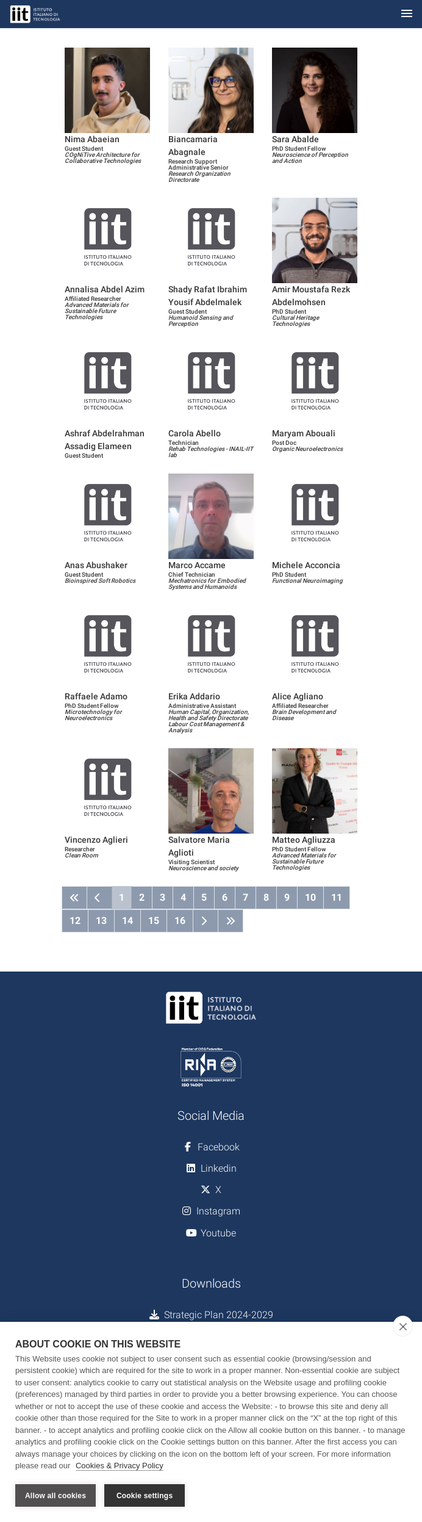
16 (179, 920)
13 (101, 920)
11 (336, 897)
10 (310, 897)
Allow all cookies (55, 1495)
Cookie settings (144, 1495)
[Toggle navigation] (407, 14)
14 (127, 920)
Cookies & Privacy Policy (119, 1466)
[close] (403, 1326)
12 (75, 920)
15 (153, 920)
